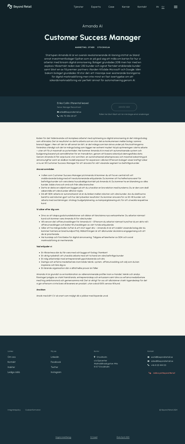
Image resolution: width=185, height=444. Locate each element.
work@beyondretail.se (160, 357)
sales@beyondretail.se (160, 361)
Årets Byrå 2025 (123, 437)
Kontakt (142, 6)
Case (111, 6)
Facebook (56, 362)
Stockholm (114, 362)
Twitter (55, 367)
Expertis (96, 6)
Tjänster (78, 6)
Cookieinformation (33, 410)
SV (163, 7)
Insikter (12, 367)
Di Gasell (94, 437)
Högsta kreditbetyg (63, 437)
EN (157, 7)
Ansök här (124, 107)
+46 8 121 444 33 (156, 365)
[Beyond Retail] (20, 8)
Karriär (126, 6)
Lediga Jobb (14, 372)
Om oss (12, 357)
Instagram (56, 372)
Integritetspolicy (14, 410)
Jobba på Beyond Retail (163, 372)
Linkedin (55, 357)
